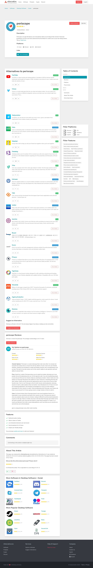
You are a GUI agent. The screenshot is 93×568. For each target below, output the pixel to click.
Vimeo (14, 89)
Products (32, 2)
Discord (43, 2)
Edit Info (83, 23)
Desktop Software (21, 8)
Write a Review (74, 23)
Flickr (42, 499)
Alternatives (67, 77)
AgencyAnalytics (17, 297)
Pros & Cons (67, 85)
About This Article (68, 95)
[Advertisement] (46, 14)
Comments (66, 93)
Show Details (54, 84)
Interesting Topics (68, 98)
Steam (16, 511)
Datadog (15, 151)
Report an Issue (51, 547)
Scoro (14, 245)
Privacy (88, 565)
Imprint (71, 552)
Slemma (14, 309)
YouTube (15, 75)
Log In (85, 2)
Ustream (15, 179)
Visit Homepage (24, 54)
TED (13, 193)
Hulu (13, 127)
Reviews (66, 80)
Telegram (44, 490)
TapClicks (15, 271)
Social (29, 8)
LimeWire (17, 520)
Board (14, 233)
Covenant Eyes (18, 490)
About (71, 547)
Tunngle (43, 511)
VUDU (14, 205)
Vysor (15, 528)
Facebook (72, 554)
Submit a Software (30, 547)
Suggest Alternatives (30, 550)
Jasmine (14, 219)
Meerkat (15, 141)
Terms (82, 565)
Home (20, 2)
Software (25, 2)
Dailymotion (16, 115)
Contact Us (72, 550)
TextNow (16, 481)
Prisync (14, 257)
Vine (13, 165)
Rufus (42, 520)
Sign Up (79, 2)
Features (66, 82)
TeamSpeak (17, 499)
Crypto (37, 2)
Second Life (44, 528)
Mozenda (15, 285)
